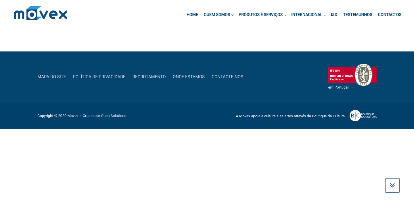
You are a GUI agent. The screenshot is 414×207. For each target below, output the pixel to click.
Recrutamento (149, 76)
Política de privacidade (99, 76)
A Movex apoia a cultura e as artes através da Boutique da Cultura (290, 116)
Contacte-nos (227, 76)
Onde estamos (189, 76)
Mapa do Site (51, 76)
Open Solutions (113, 116)
